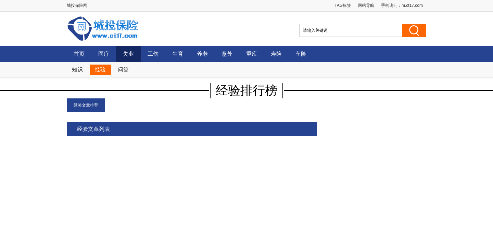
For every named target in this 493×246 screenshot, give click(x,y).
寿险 (276, 54)
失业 (128, 54)
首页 (79, 54)
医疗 (103, 54)
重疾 (251, 54)
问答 (123, 69)
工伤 (153, 54)
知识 (77, 69)
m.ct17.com (412, 5)
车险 (300, 54)
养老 (202, 54)
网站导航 (366, 5)
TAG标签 (342, 5)
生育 (177, 54)
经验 (100, 69)
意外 (227, 54)
